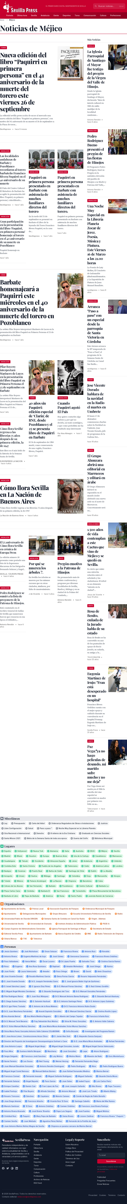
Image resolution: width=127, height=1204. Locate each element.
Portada (9, 15)
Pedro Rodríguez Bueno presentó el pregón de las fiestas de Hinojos (95, 149)
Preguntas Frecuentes (106, 1181)
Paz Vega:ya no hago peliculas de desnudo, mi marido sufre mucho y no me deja (96, 764)
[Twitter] (7, 1168)
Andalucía (45, 15)
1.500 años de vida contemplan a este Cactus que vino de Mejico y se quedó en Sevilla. (96, 547)
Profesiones (115, 15)
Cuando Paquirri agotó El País (69, 407)
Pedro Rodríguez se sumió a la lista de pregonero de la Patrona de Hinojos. (12, 598)
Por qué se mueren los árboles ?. (37, 567)
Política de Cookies (73, 1155)
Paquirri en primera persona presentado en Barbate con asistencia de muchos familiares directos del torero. (70, 194)
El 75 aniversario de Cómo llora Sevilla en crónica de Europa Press (12, 547)
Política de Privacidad (74, 1151)
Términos (112, 1195)
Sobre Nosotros (72, 1144)
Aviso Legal (70, 1162)
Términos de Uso (72, 1158)
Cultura (103, 15)
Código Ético (70, 1148)
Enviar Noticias (103, 1184)
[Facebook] (3, 1168)
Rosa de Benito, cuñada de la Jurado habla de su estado (95, 622)
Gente (56, 15)
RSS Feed (38, 1183)
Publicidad (101, 1177)
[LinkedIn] (16, 1168)
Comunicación (90, 15)
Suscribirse (111, 1161)
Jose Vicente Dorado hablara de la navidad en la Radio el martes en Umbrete (96, 398)
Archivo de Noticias (42, 1179)
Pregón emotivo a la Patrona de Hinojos (70, 567)
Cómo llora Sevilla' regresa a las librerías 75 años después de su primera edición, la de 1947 (12, 437)
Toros (77, 15)
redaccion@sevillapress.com (29, 1197)
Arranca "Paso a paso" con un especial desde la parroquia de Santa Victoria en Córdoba (95, 324)
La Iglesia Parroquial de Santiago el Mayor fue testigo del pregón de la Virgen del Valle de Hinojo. (96, 69)
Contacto (69, 1165)
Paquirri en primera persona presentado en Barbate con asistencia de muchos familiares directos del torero (41, 194)
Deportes (67, 15)
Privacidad (93, 1195)
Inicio (2, 20)
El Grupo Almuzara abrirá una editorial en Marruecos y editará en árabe (96, 469)
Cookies (102, 1195)
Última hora (22, 15)
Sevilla (34, 15)
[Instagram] (12, 1168)
